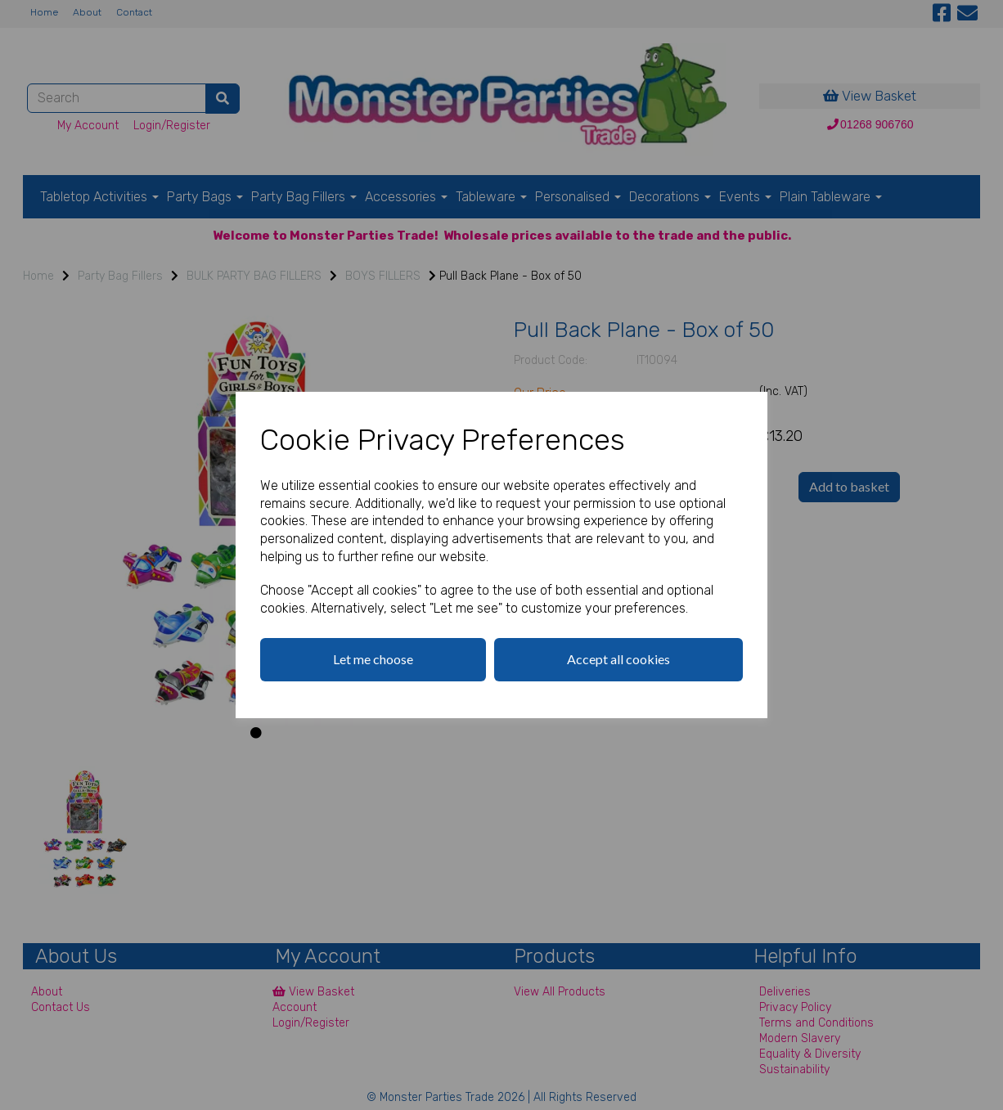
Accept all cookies (618, 659)
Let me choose (373, 659)
